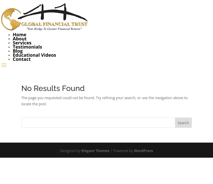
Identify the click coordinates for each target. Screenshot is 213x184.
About (20, 39)
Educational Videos (34, 55)
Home (19, 34)
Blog (18, 51)
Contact (22, 59)
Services (22, 43)
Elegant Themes (95, 150)
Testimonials (27, 47)
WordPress (143, 150)
